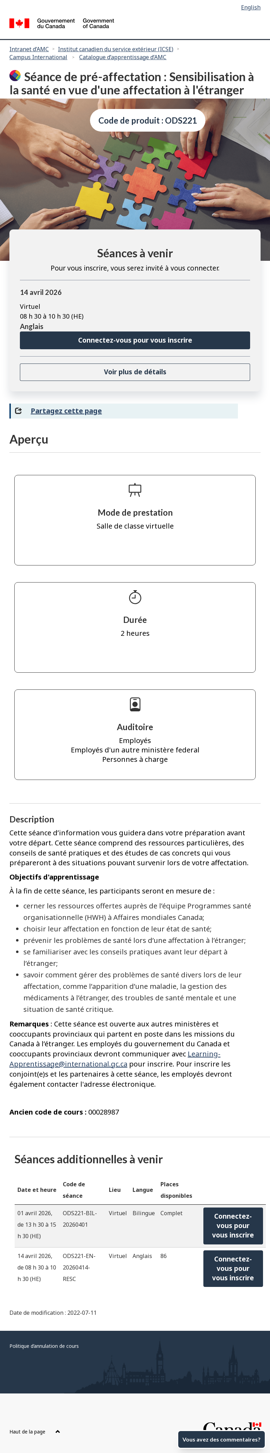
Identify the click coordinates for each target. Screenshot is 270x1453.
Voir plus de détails (135, 371)
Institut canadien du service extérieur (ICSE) (115, 49)
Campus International (38, 57)
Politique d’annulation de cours (44, 1346)
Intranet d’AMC (29, 49)
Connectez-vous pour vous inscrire (135, 340)
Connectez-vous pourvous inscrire (233, 1226)
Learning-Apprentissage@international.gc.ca (114, 1059)
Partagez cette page (66, 410)
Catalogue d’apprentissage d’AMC (122, 57)
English (251, 7)
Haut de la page (34, 1431)
